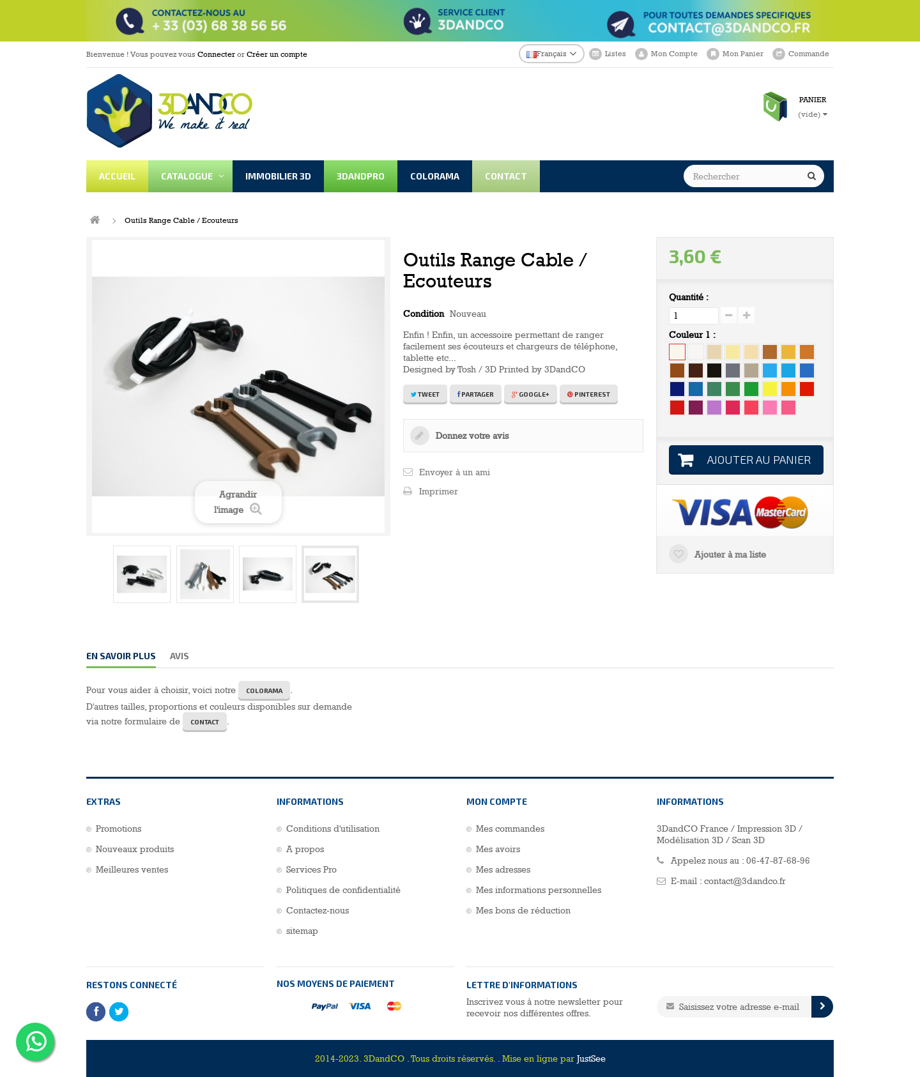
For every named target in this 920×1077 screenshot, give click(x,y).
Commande (808, 53)
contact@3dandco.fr (745, 881)
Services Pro (311, 869)
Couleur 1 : (693, 335)
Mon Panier (743, 53)
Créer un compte (277, 54)
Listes (615, 53)
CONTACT (204, 722)
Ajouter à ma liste (729, 554)
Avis (179, 655)
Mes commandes (510, 828)
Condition (423, 314)
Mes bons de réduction (523, 910)
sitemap (302, 931)
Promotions (118, 828)
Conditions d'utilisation (332, 828)
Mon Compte (674, 53)
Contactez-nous (317, 910)
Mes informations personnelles (538, 890)
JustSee (591, 1058)
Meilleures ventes (132, 869)
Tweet (425, 394)
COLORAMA (264, 690)
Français (546, 53)
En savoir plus (121, 655)
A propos (305, 849)
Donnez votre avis (471, 436)
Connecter (216, 54)
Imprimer (438, 491)
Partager (475, 394)
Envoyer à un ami (454, 472)
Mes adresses (503, 869)
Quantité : (689, 297)
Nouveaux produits (135, 849)
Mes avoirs (498, 849)
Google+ (530, 394)
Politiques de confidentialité (343, 890)
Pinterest (588, 394)
